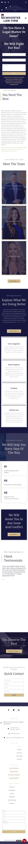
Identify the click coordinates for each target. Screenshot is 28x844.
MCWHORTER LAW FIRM (10, 19)
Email (3, 57)
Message (4, 63)
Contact (19, 759)
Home (19, 746)
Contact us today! (21, 322)
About (19, 749)
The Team (19, 756)
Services (19, 753)
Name (4, 52)
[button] (26, 2)
